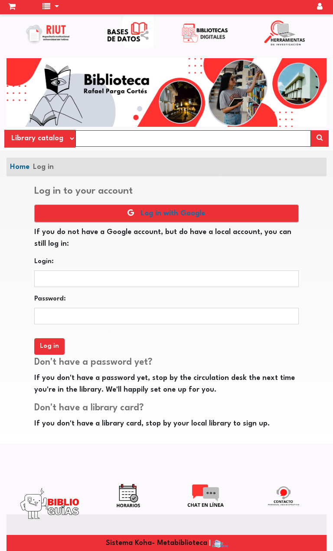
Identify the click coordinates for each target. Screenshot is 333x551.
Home (19, 167)
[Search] (320, 138)
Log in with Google (166, 213)
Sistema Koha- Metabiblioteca (156, 543)
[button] (12, 7)
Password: (50, 299)
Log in (43, 167)
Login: (44, 261)
